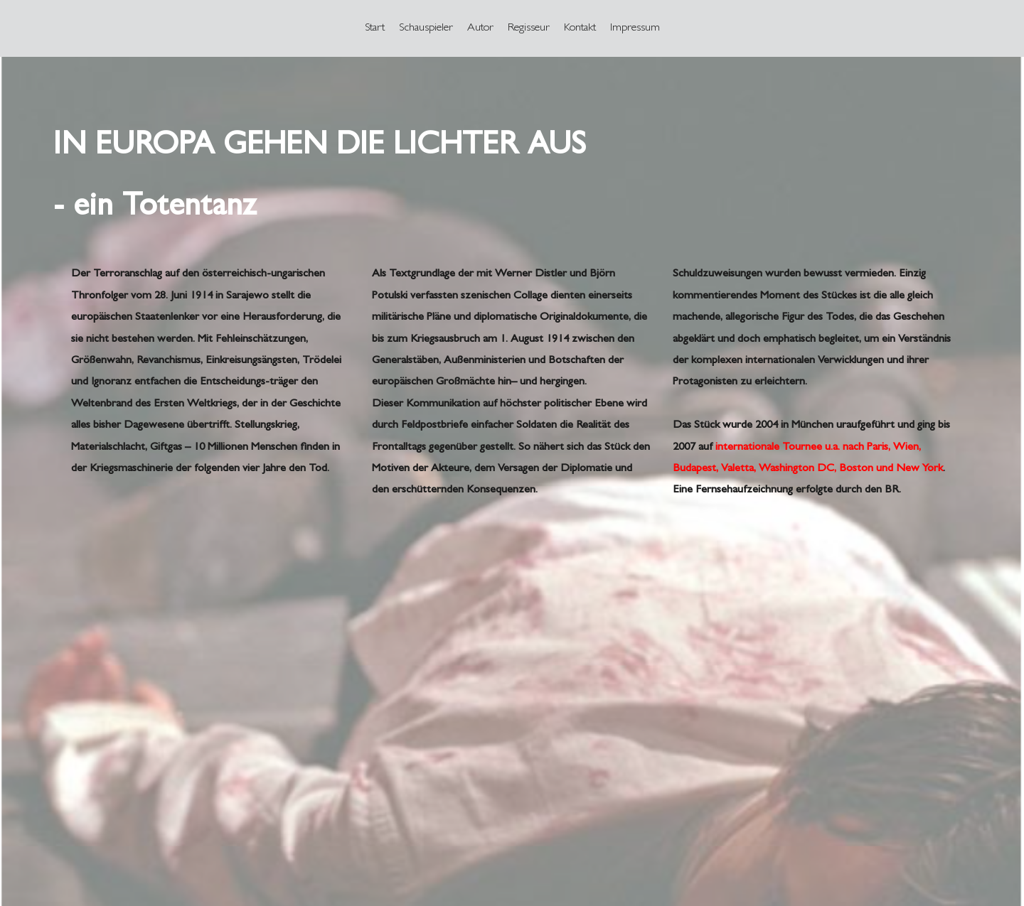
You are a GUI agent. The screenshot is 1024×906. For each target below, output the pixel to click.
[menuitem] (374, 28)
